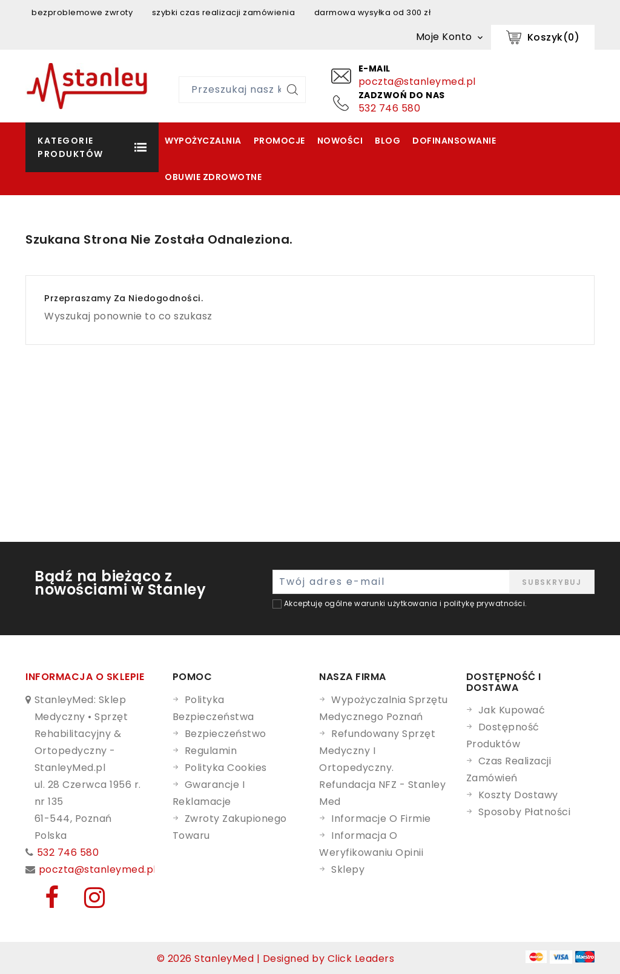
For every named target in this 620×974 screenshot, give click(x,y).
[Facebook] (45, 903)
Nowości (340, 141)
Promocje (279, 141)
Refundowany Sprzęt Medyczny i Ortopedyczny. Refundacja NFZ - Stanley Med (382, 768)
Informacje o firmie (381, 819)
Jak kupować (512, 710)
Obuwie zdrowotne (213, 177)
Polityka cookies (226, 768)
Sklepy (347, 869)
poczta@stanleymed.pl (417, 81)
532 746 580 (389, 108)
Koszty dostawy (518, 795)
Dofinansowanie (454, 141)
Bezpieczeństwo (225, 734)
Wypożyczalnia (203, 141)
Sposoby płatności (524, 812)
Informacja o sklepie (84, 677)
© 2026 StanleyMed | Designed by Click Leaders (276, 959)
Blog (387, 141)
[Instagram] (86, 903)
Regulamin (211, 751)
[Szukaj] (292, 89)
